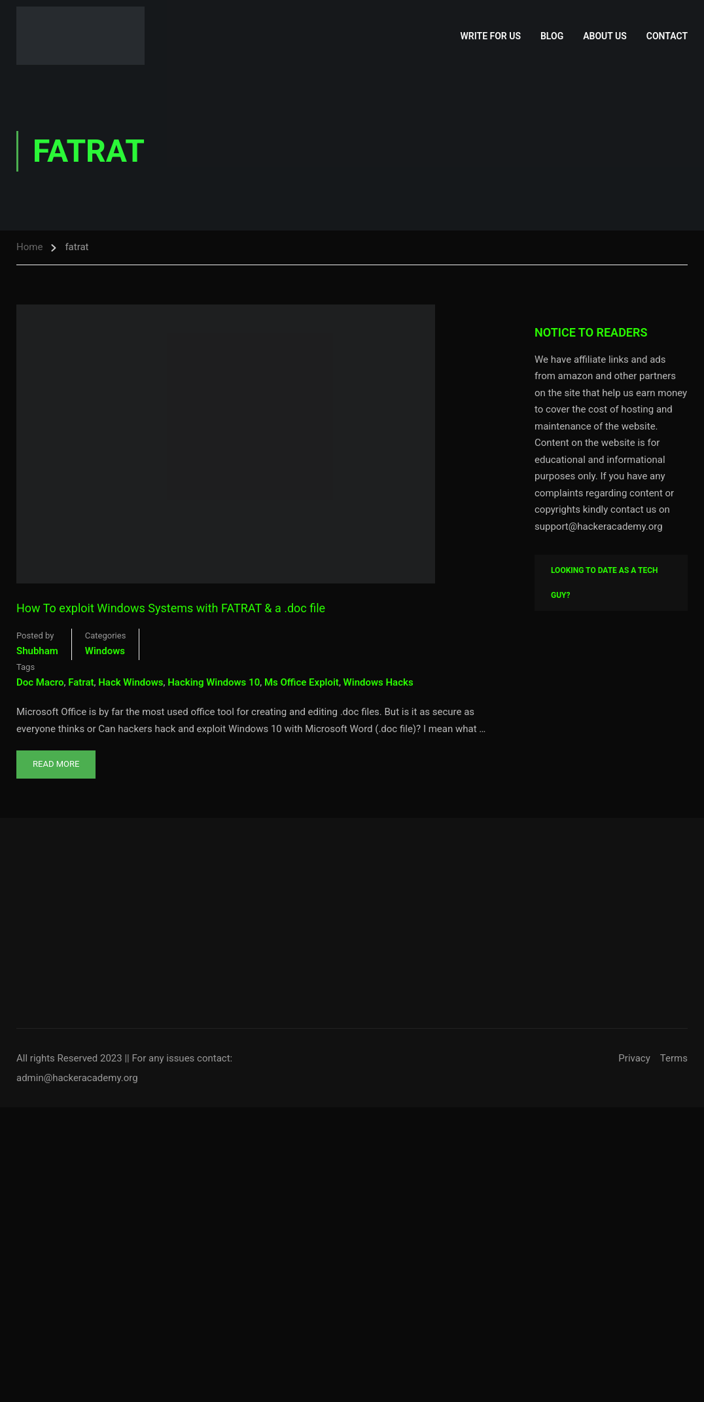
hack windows (130, 682)
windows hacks (378, 682)
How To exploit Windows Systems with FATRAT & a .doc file (170, 608)
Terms (674, 1058)
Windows (105, 651)
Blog (551, 36)
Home (29, 247)
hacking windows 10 (213, 682)
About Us (605, 36)
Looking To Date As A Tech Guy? (604, 583)
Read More (55, 759)
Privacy (634, 1058)
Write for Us (491, 36)
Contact (667, 36)
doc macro (40, 682)
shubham (37, 651)
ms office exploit (301, 682)
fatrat (81, 682)
